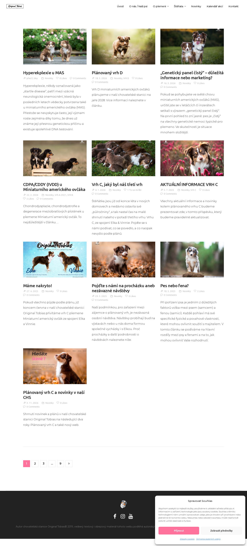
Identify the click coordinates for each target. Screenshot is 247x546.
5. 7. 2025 (169, 196)
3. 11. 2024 (32, 409)
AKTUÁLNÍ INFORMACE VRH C (190, 190)
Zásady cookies (187, 539)
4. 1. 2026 (100, 196)
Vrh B (71, 206)
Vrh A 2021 (61, 206)
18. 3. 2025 (169, 297)
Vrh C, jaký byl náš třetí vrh (118, 190)
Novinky (49, 78)
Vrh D (127, 78)
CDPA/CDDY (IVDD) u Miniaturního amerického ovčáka (48, 195)
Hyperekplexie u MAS (44, 72)
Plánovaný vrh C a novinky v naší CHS (54, 401)
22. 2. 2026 (32, 206)
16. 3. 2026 (169, 89)
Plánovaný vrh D (108, 72)
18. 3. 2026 (101, 78)
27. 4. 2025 (32, 297)
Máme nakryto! (38, 291)
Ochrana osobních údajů (208, 539)
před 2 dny (32, 78)
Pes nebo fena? (175, 291)
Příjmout (179, 530)
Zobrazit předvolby (221, 530)
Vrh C (193, 196)
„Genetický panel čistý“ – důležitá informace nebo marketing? (184, 78)
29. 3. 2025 (101, 302)
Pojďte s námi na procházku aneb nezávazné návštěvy (119, 294)
